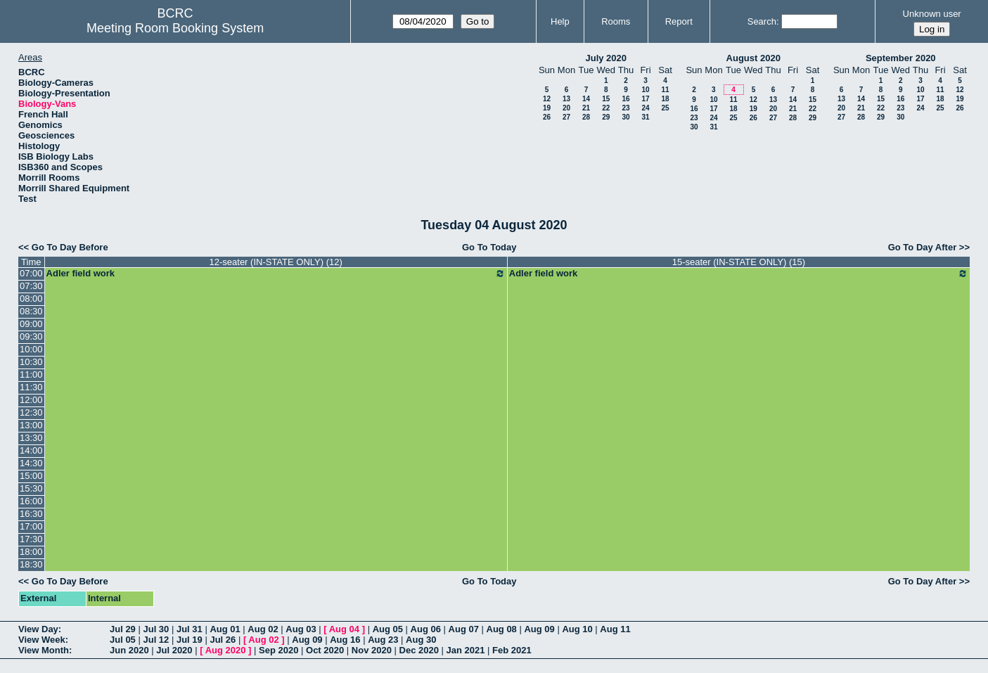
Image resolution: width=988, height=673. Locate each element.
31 (645, 117)
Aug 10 (577, 629)
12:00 (31, 400)
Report (679, 21)
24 (645, 108)
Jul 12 (156, 639)
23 (625, 108)
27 (566, 117)
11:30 (31, 387)
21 (586, 108)
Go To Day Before (70, 247)
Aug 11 (615, 629)
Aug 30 (421, 639)
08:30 (31, 311)
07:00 (31, 273)
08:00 (31, 298)
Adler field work (276, 273)
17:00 (31, 526)
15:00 (31, 475)
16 (625, 99)
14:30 (31, 463)
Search (762, 21)
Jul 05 (123, 639)
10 (645, 90)
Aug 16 (345, 639)
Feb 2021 (512, 650)
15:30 (31, 488)
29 (606, 117)
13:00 (31, 425)
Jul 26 (223, 639)
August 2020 (753, 58)
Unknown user (932, 13)
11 (665, 90)
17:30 (31, 539)
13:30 (31, 437)
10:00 (31, 349)
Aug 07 (464, 629)
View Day (38, 629)
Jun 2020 (129, 650)
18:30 (31, 564)
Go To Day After (922, 247)
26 (547, 117)
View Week (41, 639)
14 (586, 99)
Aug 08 (502, 629)
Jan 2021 (466, 650)
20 (566, 108)
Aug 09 (539, 629)
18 (665, 99)
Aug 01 (225, 629)
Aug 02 (263, 629)
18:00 (31, 551)
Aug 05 (388, 629)
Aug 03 (301, 629)
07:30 (31, 286)
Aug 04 (344, 629)
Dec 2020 (419, 650)
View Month (43, 650)
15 (606, 99)
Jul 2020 (174, 650)
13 (566, 99)
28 (586, 117)
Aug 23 (383, 639)
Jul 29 (123, 629)
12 (547, 99)
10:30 (31, 362)
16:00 (31, 501)
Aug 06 (426, 629)
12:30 (31, 412)
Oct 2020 (325, 650)
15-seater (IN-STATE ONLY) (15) (738, 262)
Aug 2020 (225, 650)
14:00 (31, 450)
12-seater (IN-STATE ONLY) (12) (276, 262)
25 (665, 108)
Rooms (615, 21)
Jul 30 (156, 629)
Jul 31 (190, 629)
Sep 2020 (278, 650)
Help (560, 21)
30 (625, 117)
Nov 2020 (372, 650)
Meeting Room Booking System (175, 28)
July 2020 (606, 58)
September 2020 (901, 58)
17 (645, 99)
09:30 (31, 336)
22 (606, 108)
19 (547, 108)
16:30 (31, 513)
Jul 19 (190, 639)
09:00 (31, 324)
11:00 (31, 374)
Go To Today (489, 247)
